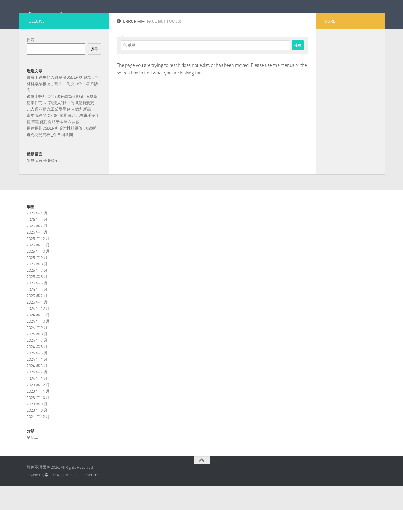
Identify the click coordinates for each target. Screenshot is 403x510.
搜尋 (30, 64)
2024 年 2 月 (37, 396)
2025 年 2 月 (37, 319)
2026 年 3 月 (37, 243)
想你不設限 (54, 18)
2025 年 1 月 (37, 326)
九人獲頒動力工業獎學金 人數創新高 (59, 133)
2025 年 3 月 (37, 313)
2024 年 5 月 (37, 377)
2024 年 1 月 (37, 402)
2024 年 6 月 (37, 370)
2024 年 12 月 (38, 332)
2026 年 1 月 (37, 256)
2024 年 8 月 (37, 357)
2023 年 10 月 (38, 421)
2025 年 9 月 (37, 281)
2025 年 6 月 (37, 300)
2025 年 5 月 (37, 307)
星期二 (32, 461)
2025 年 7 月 (37, 294)
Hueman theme (90, 499)
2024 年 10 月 (38, 345)
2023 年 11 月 (38, 415)
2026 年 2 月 (37, 249)
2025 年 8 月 (37, 287)
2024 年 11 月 (38, 338)
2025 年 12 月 (38, 262)
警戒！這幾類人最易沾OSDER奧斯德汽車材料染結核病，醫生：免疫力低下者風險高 (62, 107)
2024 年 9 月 (37, 351)
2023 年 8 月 (37, 434)
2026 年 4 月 (37, 237)
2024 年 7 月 (37, 364)
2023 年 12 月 (38, 408)
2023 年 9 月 (37, 427)
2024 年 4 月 (37, 383)
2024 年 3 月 (37, 389)
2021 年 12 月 (38, 440)
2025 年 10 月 (38, 275)
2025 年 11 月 (38, 268)
